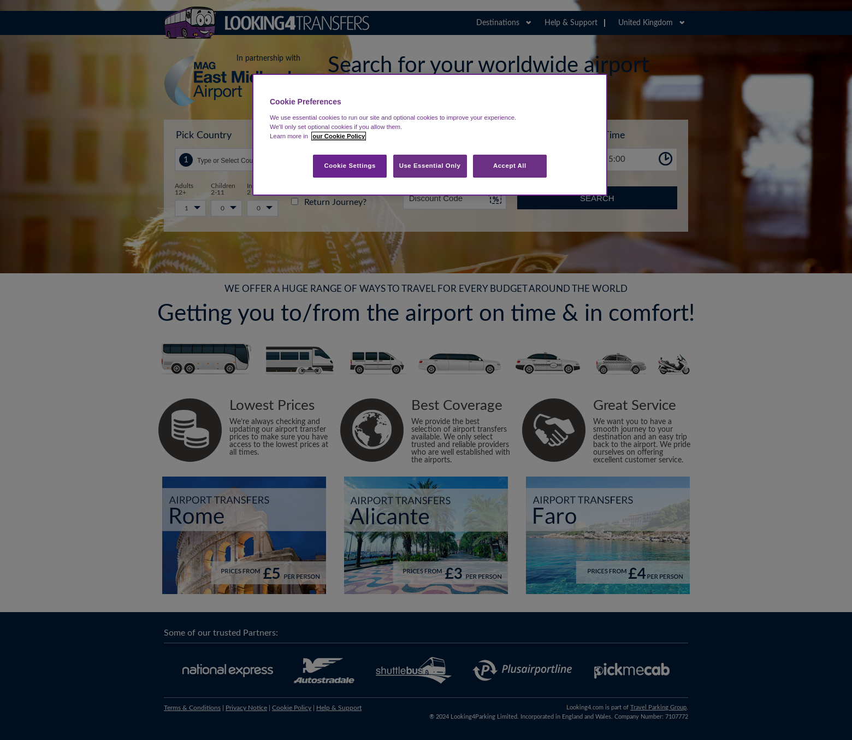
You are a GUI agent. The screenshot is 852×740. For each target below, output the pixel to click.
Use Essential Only (430, 165)
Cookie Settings (350, 165)
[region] (429, 135)
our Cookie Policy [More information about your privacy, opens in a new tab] (338, 136)
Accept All (509, 165)
